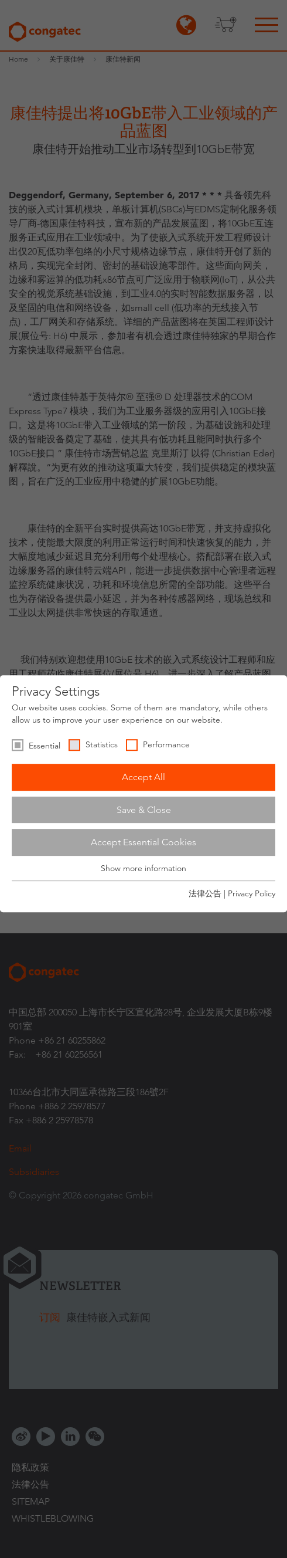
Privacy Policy (251, 893)
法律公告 (205, 893)
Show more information (143, 868)
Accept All (143, 777)
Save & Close (144, 809)
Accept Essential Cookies (143, 842)
